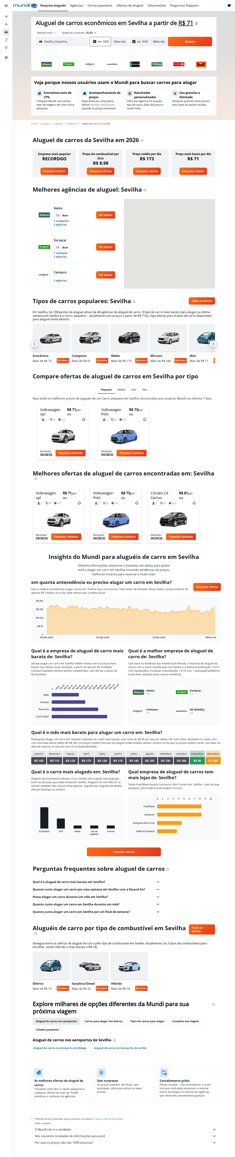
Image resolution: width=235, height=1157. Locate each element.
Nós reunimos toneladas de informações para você (125, 1136)
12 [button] (85, 93)
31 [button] (68, 119)
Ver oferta (62, 360)
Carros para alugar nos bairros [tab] (104, 1021)
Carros (34, 123)
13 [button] (94, 93)
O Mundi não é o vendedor (125, 1129)
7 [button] (103, 84)
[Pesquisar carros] (6, 32)
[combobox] (45, 33)
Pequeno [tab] (106, 389)
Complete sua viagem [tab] (185, 1021)
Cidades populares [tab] (47, 1029)
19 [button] (85, 102)
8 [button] (111, 84)
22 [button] (111, 102)
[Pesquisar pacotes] (6, 39)
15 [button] (111, 93)
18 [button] (76, 102)
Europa (46, 123)
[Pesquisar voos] (6, 16)
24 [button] (68, 111)
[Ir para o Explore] (6, 47)
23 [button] (59, 111)
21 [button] (102, 102)
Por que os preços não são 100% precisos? (125, 1142)
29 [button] (111, 111)
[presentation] (196, 23)
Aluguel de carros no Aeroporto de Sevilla (120, 1048)
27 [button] (94, 111)
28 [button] (102, 111)
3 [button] (68, 84)
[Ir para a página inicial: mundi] (25, 5)
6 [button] (94, 84)
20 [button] (94, 102)
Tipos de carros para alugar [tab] (147, 1021)
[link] (54, 171)
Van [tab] (144, 389)
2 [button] (59, 84)
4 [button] (77, 84)
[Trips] (6, 57)
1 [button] (111, 76)
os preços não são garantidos (108, 1118)
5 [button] (85, 84)
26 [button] (85, 111)
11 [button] (76, 93)
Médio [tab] (121, 389)
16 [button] (59, 102)
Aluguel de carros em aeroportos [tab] (56, 1021)
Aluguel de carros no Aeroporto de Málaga (59, 1048)
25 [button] (76, 111)
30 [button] (59, 119)
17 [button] (68, 102)
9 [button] (59, 93)
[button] (6, 6)
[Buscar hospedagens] (6, 24)
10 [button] (68, 93)
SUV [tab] (133, 389)
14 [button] (102, 93)
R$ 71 (185, 23)
